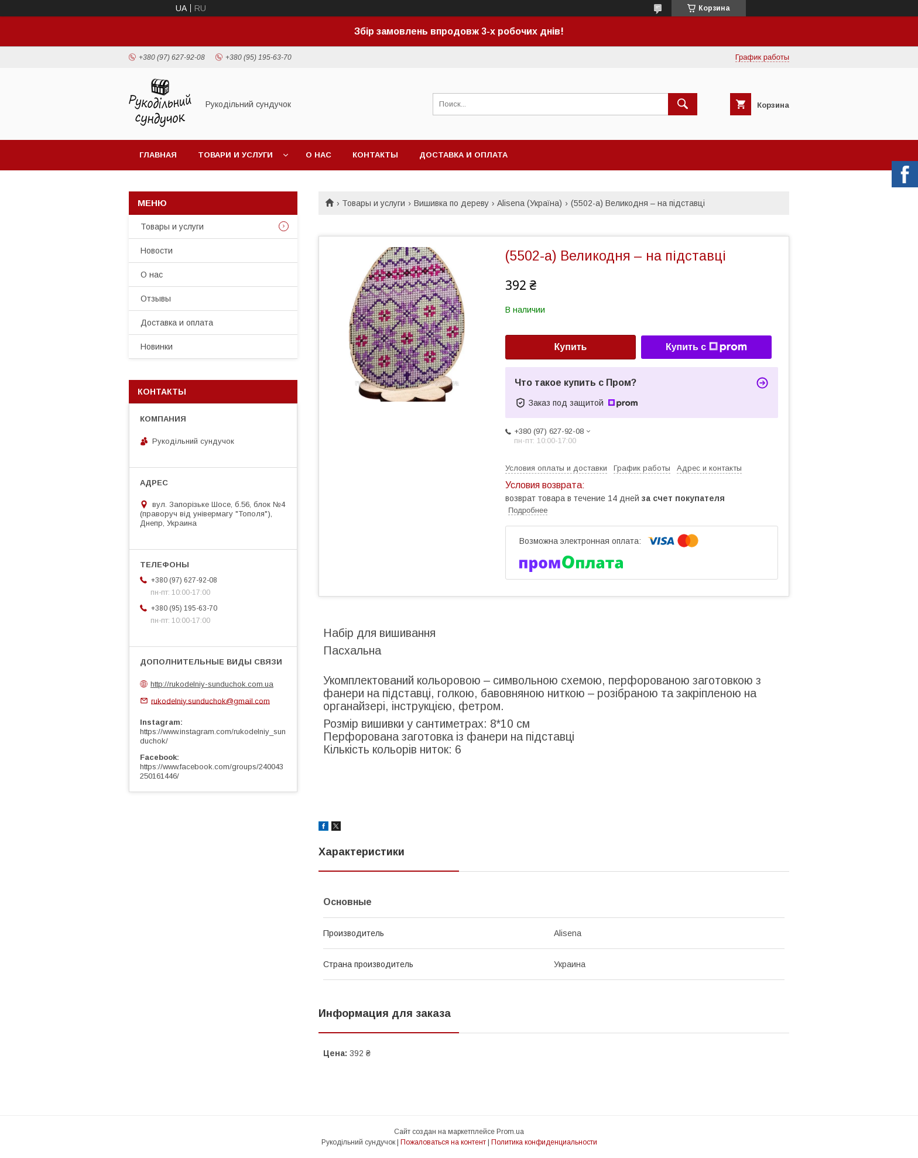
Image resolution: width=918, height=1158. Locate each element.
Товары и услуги (373, 203)
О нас (318, 154)
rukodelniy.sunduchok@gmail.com (210, 700)
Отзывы (156, 298)
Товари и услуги (235, 154)
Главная (158, 154)
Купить (570, 347)
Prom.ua (510, 1132)
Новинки (157, 346)
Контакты (375, 154)
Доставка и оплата (463, 154)
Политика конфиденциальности (544, 1142)
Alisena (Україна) (529, 203)
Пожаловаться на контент (443, 1142)
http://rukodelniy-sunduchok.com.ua (211, 684)
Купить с (706, 347)
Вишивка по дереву (451, 203)
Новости (157, 250)
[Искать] (682, 104)
